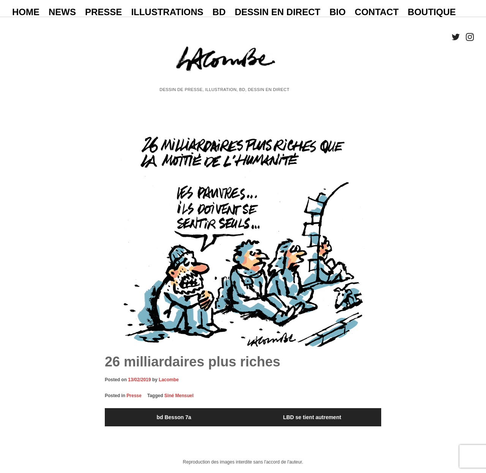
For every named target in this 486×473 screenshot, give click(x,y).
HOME (25, 12)
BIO (338, 12)
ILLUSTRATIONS (167, 12)
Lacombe (169, 379)
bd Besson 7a (173, 417)
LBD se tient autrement (312, 417)
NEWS (62, 12)
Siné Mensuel (179, 395)
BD (219, 12)
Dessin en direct (277, 12)
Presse (133, 395)
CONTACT (377, 12)
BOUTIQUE (432, 12)
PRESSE (103, 12)
